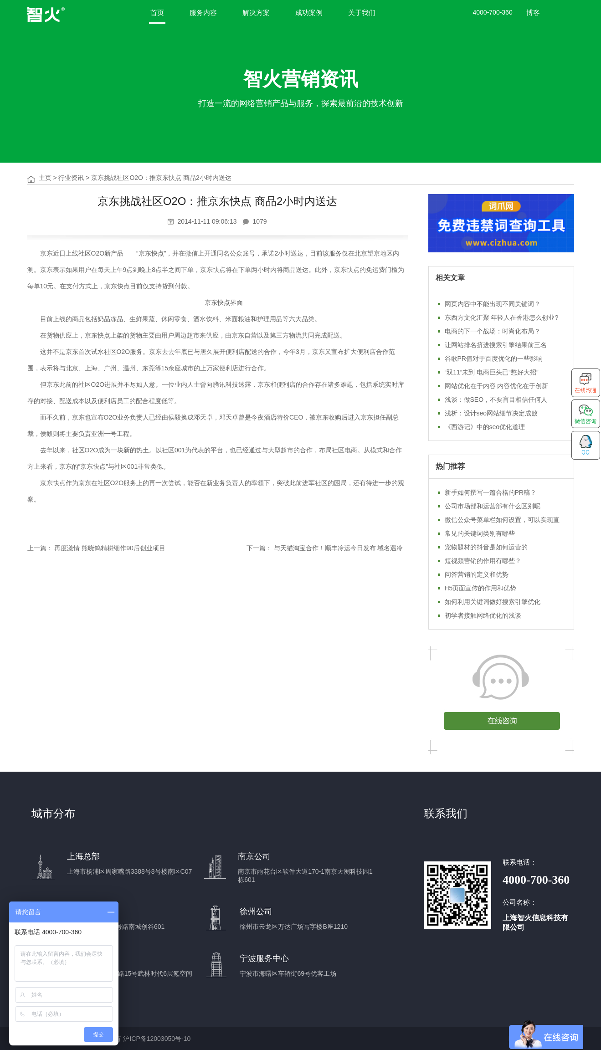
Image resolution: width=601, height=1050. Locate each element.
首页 (157, 12)
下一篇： (259, 548)
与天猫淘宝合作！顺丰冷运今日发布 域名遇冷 (338, 548)
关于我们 (361, 12)
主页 (45, 177)
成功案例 (309, 12)
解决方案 (256, 12)
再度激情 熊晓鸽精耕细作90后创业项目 (109, 548)
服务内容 (203, 12)
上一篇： (40, 548)
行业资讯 (71, 177)
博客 (533, 12)
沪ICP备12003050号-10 (156, 1038)
